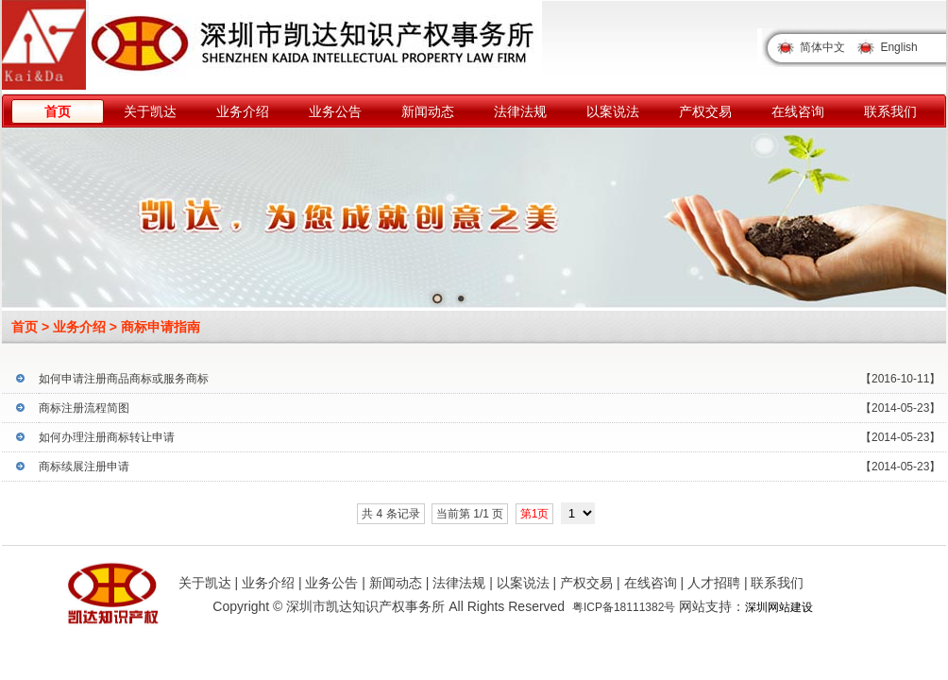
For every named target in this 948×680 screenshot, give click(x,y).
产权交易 (705, 111)
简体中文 (822, 47)
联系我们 (890, 111)
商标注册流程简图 (84, 408)
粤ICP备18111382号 (623, 607)
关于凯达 (150, 111)
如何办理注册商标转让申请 (107, 437)
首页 (57, 111)
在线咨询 (797, 111)
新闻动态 (427, 111)
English (898, 47)
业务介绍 (242, 111)
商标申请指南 (160, 326)
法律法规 (520, 111)
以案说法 (612, 111)
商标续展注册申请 (84, 466)
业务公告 (335, 111)
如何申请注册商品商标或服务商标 (124, 378)
